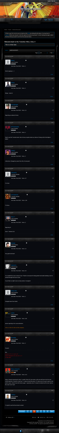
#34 (52, 122)
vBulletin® (45, 421)
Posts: (23, 66)
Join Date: (13, 66)
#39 (52, 238)
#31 (52, 56)
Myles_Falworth (15, 369)
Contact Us (42, 417)
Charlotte (13, 265)
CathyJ (13, 150)
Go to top (50, 417)
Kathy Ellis (14, 291)
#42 (52, 308)
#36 (52, 168)
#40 (52, 261)
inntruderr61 (14, 195)
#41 (52, 286)
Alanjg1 (13, 243)
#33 (52, 100)
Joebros (13, 395)
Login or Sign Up (52, 1)
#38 (52, 212)
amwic (12, 313)
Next (51, 411)
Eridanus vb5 (10, 417)
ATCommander (15, 127)
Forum (9, 29)
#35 (52, 146)
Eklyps (13, 82)
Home (5, 29)
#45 (52, 390)
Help (35, 417)
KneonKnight (14, 105)
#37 (52, 190)
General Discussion (16, 29)
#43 (52, 333)
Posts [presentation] (6, 50)
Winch (12, 60)
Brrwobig (13, 337)
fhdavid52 (14, 173)
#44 (52, 364)
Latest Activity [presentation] (14, 50)
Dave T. (13, 217)
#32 (52, 78)
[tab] (6, 50)
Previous (22, 411)
